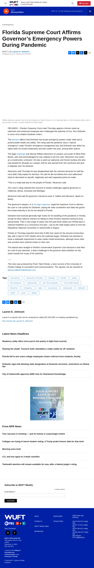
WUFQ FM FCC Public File (80, 533)
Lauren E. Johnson (21, 52)
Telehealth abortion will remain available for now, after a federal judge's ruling (39, 464)
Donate (84, 3)
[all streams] (90, 11)
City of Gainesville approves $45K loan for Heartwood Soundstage (34, 374)
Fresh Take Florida (71, 283)
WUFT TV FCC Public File (80, 526)
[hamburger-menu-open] (5, 3)
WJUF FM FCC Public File (80, 529)
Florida (63, 278)
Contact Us (38, 521)
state (40, 288)
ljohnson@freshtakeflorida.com (21, 270)
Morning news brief (11, 449)
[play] (6, 11)
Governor (14, 288)
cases (23, 293)
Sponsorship (58, 516)
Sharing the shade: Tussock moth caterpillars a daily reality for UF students (38, 349)
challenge (21, 154)
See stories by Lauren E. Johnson (17, 321)
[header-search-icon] (72, 3)
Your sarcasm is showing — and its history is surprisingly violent (33, 434)
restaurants (67, 288)
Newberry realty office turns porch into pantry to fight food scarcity (34, 341)
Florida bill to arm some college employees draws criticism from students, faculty (41, 356)
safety (74, 278)
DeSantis (81, 288)
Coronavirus (7, 25)
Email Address (10, 492)
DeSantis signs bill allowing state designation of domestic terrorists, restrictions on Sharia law (45, 365)
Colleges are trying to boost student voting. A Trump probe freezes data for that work (43, 441)
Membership (38, 531)
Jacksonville (32, 283)
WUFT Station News (41, 526)
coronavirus (52, 288)
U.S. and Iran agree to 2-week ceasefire (21, 457)
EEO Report (76, 536)
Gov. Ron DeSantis (50, 283)
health (12, 293)
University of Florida (34, 278)
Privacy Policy (58, 521)
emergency (28, 288)
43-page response (42, 204)
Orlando (51, 278)
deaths (34, 293)
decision (15, 140)
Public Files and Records (78, 516)
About (36, 516)
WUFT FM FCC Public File (80, 522)
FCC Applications (78, 537)
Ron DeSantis (15, 283)
